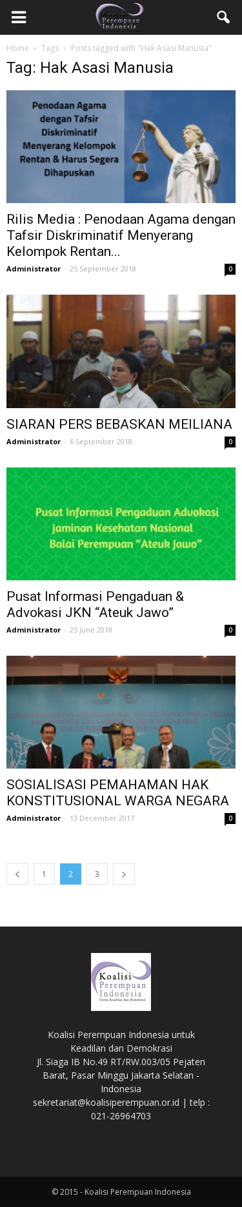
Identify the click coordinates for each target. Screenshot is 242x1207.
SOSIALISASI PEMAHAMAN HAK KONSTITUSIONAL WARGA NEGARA (117, 793)
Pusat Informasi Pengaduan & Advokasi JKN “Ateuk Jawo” (95, 604)
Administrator (33, 268)
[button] (224, 17)
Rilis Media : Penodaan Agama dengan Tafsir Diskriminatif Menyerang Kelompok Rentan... (121, 235)
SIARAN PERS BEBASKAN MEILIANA (119, 424)
